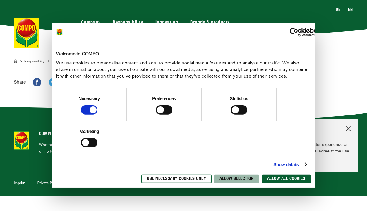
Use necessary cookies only (176, 178)
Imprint (20, 184)
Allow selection (236, 178)
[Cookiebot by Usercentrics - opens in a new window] (294, 32)
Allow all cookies (286, 178)
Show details (286, 164)
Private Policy (48, 184)
